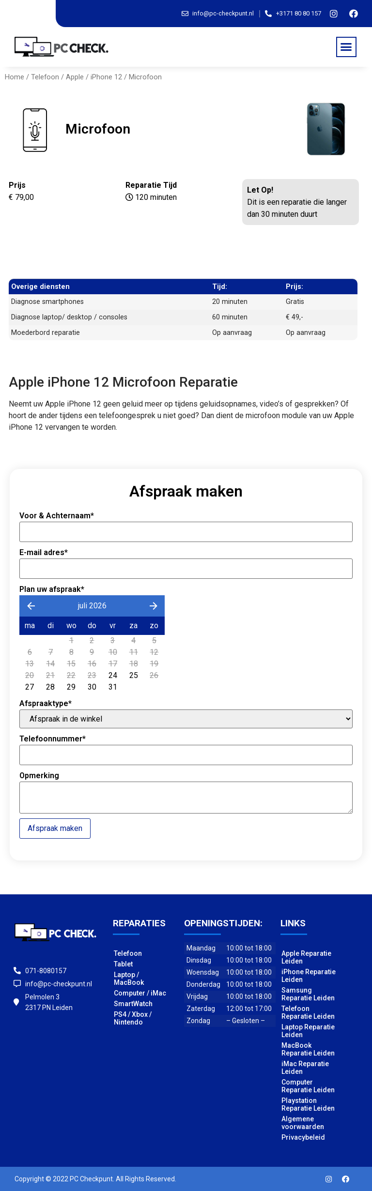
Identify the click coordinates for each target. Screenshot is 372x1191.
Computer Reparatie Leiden (308, 1086)
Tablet (123, 964)
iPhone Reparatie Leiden (308, 975)
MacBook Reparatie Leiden (308, 1049)
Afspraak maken (55, 828)
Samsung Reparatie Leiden (308, 994)
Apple (75, 77)
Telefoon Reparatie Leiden (308, 1012)
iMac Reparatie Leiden (305, 1067)
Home (14, 77)
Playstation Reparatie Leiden (308, 1104)
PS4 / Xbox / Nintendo (133, 1018)
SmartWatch (133, 1004)
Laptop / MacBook (129, 978)
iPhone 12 (106, 77)
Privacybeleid (303, 1137)
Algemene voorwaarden (302, 1123)
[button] (346, 47)
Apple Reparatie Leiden (306, 957)
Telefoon (45, 77)
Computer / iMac (140, 993)
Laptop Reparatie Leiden (308, 1031)
